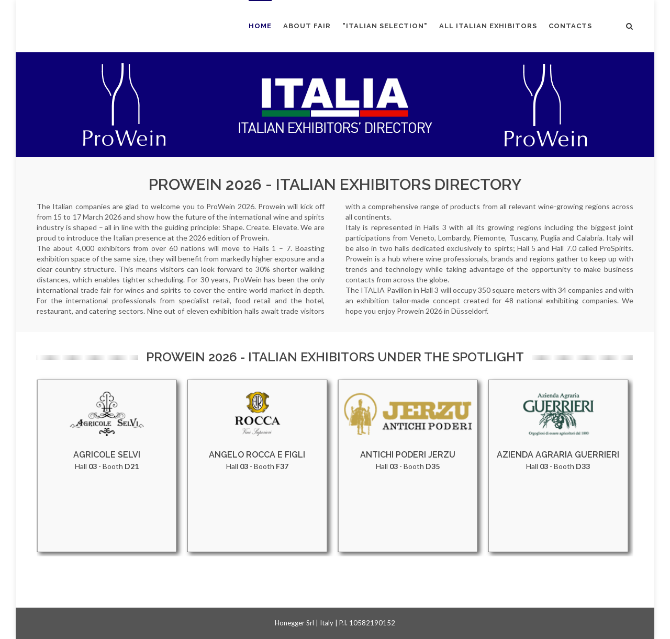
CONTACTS (570, 26)
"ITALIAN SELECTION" (385, 26)
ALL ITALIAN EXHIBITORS (488, 26)
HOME (260, 26)
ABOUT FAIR (307, 26)
